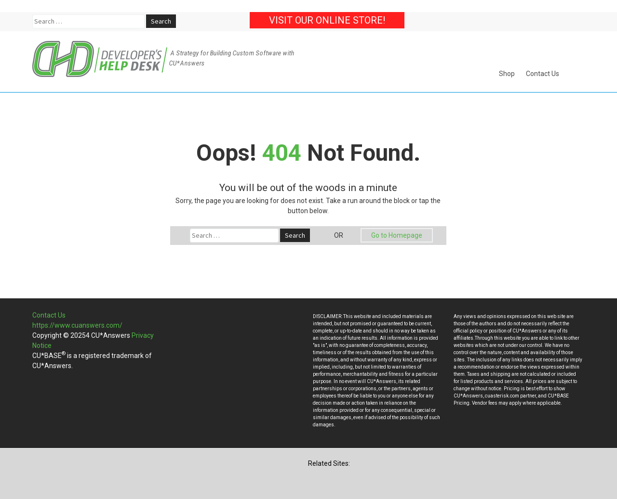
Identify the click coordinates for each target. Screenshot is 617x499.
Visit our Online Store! (327, 20)
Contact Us (542, 73)
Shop (507, 73)
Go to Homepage (396, 235)
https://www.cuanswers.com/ (77, 325)
